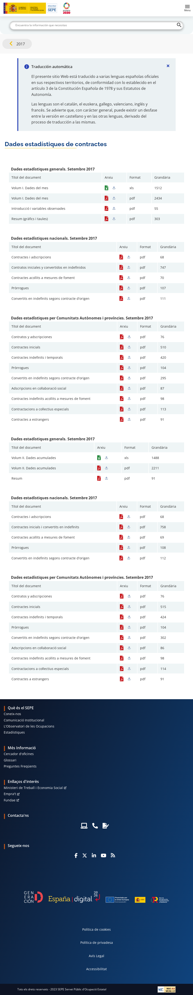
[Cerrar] (168, 66)
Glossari (10, 760)
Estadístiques (14, 732)
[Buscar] (96, 25)
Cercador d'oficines (19, 754)
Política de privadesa (96, 942)
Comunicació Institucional (24, 720)
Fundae (9, 800)
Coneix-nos (12, 714)
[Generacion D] (96, 897)
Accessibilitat (96, 969)
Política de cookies (96, 929)
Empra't (10, 794)
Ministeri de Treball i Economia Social (33, 787)
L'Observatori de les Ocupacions (29, 726)
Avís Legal (96, 956)
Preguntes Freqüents (20, 766)
